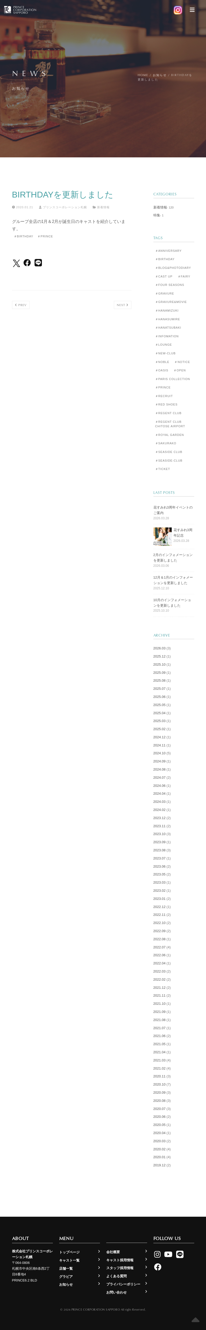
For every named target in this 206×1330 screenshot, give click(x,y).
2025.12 (159, 656)
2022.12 (159, 907)
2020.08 (159, 1101)
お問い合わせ (116, 1292)
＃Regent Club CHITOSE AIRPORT (170, 424)
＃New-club (165, 353)
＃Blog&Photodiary (173, 267)
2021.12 (159, 988)
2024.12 (159, 737)
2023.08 (159, 850)
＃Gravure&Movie (171, 301)
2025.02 (159, 729)
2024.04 (159, 793)
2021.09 (159, 1012)
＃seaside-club (169, 460)
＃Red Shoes (166, 404)
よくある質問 (116, 1276)
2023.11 (159, 826)
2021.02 (159, 1068)
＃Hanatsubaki (168, 327)
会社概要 (113, 1252)
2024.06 (159, 786)
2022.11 (159, 915)
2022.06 (159, 955)
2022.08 (159, 939)
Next (123, 305)
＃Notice (182, 362)
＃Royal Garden (169, 434)
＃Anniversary (168, 250)
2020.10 (159, 1084)
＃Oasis (162, 370)
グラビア (66, 1277)
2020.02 (159, 1149)
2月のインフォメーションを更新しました (173, 557)
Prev (21, 305)
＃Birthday (24, 236)
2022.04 (159, 963)
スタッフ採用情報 (119, 1268)
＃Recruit (164, 396)
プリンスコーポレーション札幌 (63, 207)
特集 (156, 215)
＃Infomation (167, 336)
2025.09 (159, 673)
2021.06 (159, 1036)
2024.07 (159, 777)
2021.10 (159, 1004)
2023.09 (159, 842)
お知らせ (160, 75)
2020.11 (159, 1076)
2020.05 (159, 1125)
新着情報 (103, 207)
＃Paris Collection (172, 379)
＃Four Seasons (169, 284)
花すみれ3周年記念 (183, 532)
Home (143, 75)
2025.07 (159, 689)
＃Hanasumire (167, 319)
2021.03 (159, 1060)
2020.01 (159, 1157)
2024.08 (159, 769)
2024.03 (159, 802)
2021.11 (159, 995)
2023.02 (159, 891)
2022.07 (159, 947)
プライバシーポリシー (123, 1284)
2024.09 (159, 761)
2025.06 (159, 697)
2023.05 (159, 874)
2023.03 (159, 882)
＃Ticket (162, 469)
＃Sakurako (165, 443)
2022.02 (159, 979)
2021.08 (159, 1020)
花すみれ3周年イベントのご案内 (173, 510)
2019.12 (159, 1165)
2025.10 (159, 664)
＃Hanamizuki (167, 310)
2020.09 (159, 1092)
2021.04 (159, 1052)
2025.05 (159, 705)
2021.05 (159, 1044)
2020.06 (159, 1117)
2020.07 (159, 1109)
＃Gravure (164, 293)
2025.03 (159, 721)
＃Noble (162, 362)
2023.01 (159, 899)
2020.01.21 (22, 207)
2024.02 (159, 810)
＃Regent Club (168, 413)
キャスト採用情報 (119, 1260)
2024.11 (159, 745)
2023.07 (159, 858)
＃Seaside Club (168, 451)
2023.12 (159, 818)
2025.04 (159, 713)
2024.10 (159, 753)
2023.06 (159, 866)
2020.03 (159, 1141)
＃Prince (45, 236)
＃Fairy (184, 276)
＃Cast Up (163, 276)
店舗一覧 (66, 1268)
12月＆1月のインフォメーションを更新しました (173, 580)
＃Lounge (163, 344)
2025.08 (159, 680)
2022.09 (159, 931)
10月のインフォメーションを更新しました (172, 602)
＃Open (180, 370)
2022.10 (159, 923)
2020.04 (159, 1133)
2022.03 (159, 971)
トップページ (69, 1252)
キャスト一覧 (69, 1260)
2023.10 (159, 834)
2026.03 (159, 648)
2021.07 (159, 1028)
